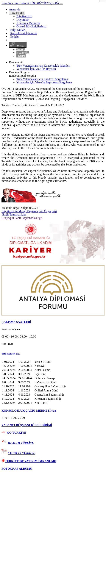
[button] (53, 353)
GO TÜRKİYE (16, 432)
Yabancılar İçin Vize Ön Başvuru (36, 69)
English (21, 55)
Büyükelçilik (17, 13)
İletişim (14, 36)
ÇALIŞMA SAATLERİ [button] (16, 322)
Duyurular (22, 19)
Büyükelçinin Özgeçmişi (42, 211)
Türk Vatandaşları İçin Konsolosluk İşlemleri (43, 65)
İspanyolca (22, 52)
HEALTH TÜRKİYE (21, 442)
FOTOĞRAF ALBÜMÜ (16, 468)
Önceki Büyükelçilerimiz (31, 26)
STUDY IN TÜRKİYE (21, 453)
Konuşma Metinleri (28, 23)
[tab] (53, 322)
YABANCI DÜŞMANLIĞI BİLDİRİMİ (26, 425)
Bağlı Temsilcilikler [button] (13, 214)
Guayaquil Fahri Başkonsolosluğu (21, 217)
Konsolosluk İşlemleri (23, 33)
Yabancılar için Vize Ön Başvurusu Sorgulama (44, 82)
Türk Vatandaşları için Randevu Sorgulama (42, 79)
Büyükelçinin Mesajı (14, 211)
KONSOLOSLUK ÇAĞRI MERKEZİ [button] (28, 410)
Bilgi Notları (17, 29)
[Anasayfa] (14, 9)
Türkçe (17, 44)
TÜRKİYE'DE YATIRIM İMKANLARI (28, 461)
